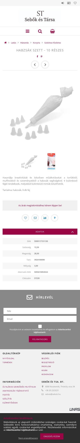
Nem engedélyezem (28, 438)
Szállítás (7, 398)
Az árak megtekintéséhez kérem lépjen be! (40, 205)
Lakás (13, 42)
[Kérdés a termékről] (54, 218)
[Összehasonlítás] (45, 218)
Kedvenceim (47, 374)
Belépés (62, 3)
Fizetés (6, 395)
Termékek (7, 362)
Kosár (44, 370)
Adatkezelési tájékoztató (16, 391)
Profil (68, 3)
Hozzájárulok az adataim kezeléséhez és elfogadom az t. (40, 330)
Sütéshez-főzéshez (52, 42)
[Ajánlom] (35, 218)
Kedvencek (75, 3)
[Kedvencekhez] (25, 218)
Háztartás (24, 42)
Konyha (36, 42)
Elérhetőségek (10, 402)
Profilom (46, 366)
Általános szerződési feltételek (19, 387)
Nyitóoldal (8, 358)
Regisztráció (48, 362)
